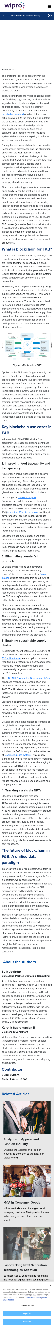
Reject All (27, 1314)
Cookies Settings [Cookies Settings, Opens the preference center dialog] (27, 1305)
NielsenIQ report (27, 497)
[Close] (50, 1285)
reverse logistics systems (18, 755)
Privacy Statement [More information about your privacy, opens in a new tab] (33, 1297)
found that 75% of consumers (22, 512)
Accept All (27, 1322)
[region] (27, 1304)
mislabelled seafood (13, 114)
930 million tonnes (11, 658)
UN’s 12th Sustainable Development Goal (28, 678)
